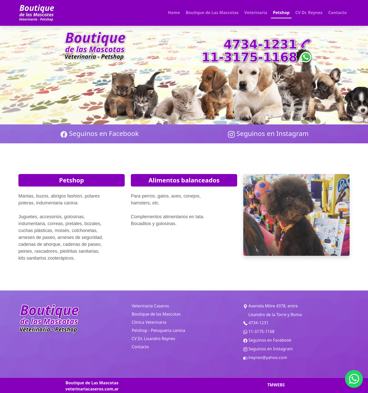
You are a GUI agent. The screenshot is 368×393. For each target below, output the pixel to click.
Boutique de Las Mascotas (212, 12)
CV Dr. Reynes (309, 12)
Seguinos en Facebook (100, 134)
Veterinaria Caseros (150, 306)
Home (174, 12)
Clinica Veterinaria (149, 322)
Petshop (281, 12)
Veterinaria (255, 12)
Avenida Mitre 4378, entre (270, 306)
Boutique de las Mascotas (156, 314)
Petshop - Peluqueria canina (158, 330)
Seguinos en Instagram (268, 134)
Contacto (337, 12)
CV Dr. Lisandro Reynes (153, 338)
